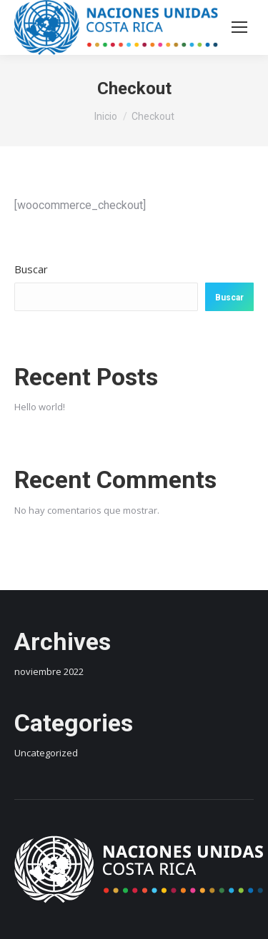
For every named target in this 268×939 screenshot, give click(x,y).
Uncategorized (46, 752)
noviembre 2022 (49, 671)
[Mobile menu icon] (239, 27)
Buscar (31, 269)
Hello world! (39, 406)
